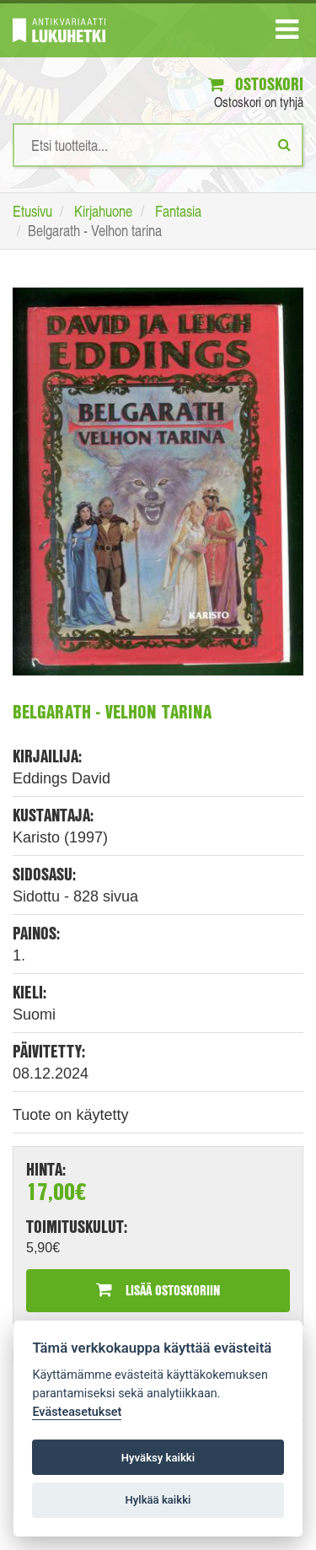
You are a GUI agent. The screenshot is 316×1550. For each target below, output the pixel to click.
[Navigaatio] (286, 33)
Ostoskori (255, 84)
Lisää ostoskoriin (158, 1290)
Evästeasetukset (76, 1412)
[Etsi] (284, 144)
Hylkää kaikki (157, 1499)
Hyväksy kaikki (158, 1457)
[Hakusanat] (158, 145)
